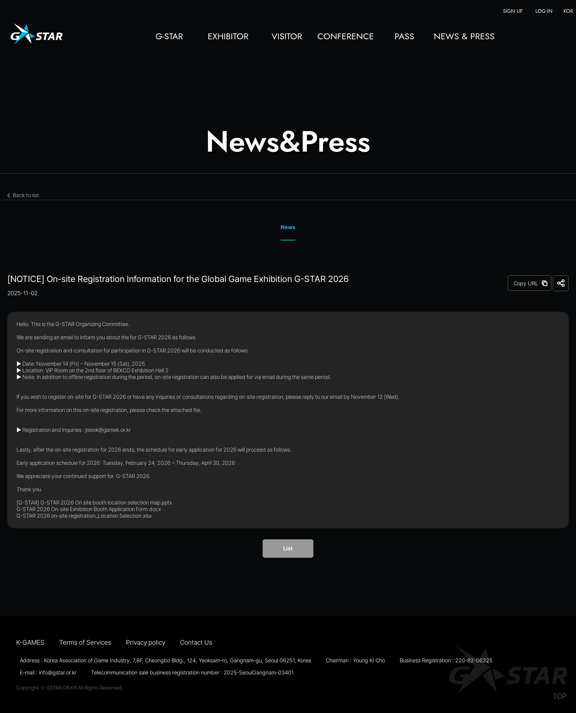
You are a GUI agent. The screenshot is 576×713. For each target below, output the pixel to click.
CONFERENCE (345, 37)
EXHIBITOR (228, 37)
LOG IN (544, 11)
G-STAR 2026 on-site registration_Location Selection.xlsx (84, 516)
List (288, 548)
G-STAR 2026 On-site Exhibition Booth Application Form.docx (89, 509)
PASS (404, 37)
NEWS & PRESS (464, 37)
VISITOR (286, 37)
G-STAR (169, 37)
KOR (568, 11)
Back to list (26, 195)
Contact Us (196, 642)
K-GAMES (30, 642)
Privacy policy (145, 642)
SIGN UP (512, 11)
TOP (559, 696)
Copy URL (526, 283)
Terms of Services (85, 642)
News (288, 227)
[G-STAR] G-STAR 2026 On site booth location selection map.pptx (94, 502)
